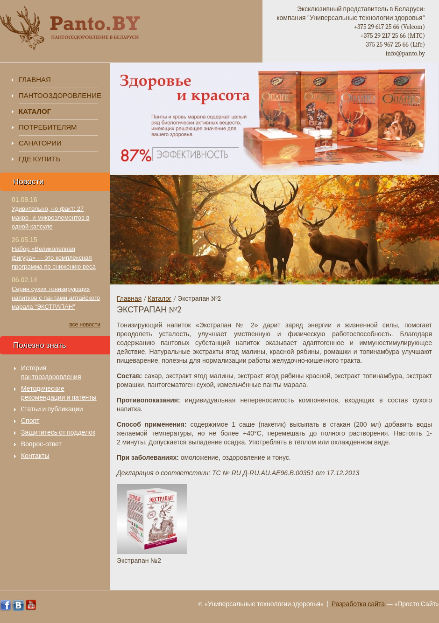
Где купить (40, 159)
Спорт (30, 421)
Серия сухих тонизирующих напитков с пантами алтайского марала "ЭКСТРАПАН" (56, 297)
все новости (84, 324)
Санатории (40, 143)
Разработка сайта (358, 604)
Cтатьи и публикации (52, 409)
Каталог (159, 299)
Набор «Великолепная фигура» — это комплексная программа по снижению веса (54, 257)
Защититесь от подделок (58, 432)
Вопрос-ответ (41, 444)
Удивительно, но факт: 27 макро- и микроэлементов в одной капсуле (50, 217)
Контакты (35, 456)
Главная (35, 80)
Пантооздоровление (58, 95)
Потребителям (48, 127)
